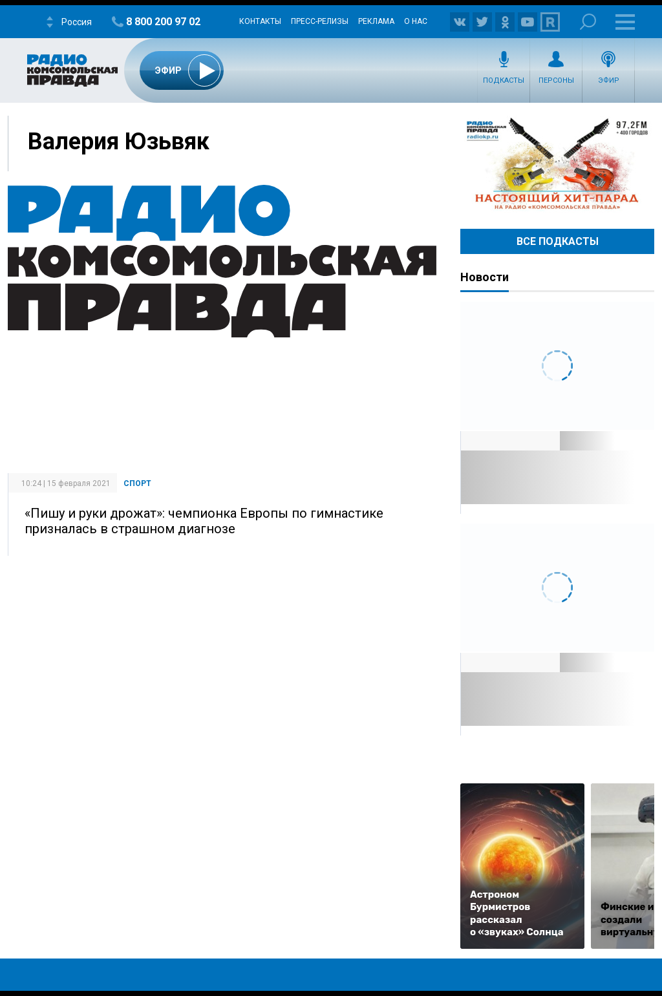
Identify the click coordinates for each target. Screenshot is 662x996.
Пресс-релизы (319, 21)
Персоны (556, 80)
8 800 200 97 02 (163, 22)
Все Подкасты (558, 241)
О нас (415, 21)
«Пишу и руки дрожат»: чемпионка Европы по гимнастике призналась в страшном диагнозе (204, 520)
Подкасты (503, 80)
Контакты (260, 21)
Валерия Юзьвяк (118, 141)
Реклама (376, 21)
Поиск (588, 22)
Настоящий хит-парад (557, 164)
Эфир (608, 80)
